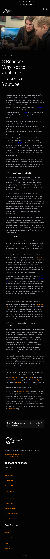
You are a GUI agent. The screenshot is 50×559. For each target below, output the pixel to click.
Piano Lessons (9, 491)
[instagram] (12, 463)
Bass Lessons (9, 481)
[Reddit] (36, 423)
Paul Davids (11, 380)
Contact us (12, 409)
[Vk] (38, 425)
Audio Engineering (10, 508)
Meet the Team (9, 538)
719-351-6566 (14, 457)
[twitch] (19, 463)
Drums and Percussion (12, 486)
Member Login (9, 548)
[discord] (16, 463)
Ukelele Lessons (10, 503)
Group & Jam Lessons (11, 514)
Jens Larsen (12, 110)
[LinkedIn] (39, 423)
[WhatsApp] (41, 423)
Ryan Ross (40, 380)
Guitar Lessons (9, 475)
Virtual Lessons (9, 519)
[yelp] (25, 463)
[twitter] (9, 463)
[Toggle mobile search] (44, 9)
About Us (8, 533)
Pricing (7, 543)
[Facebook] (30, 423)
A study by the (20, 143)
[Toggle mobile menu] (47, 9)
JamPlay (25, 112)
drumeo (18, 382)
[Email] (41, 425)
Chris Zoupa (40, 107)
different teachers (22, 391)
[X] (33, 423)
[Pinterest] (36, 425)
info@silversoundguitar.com (29, 4)
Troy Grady (15, 377)
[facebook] (6, 463)
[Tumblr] (33, 425)
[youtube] (22, 463)
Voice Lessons (9, 498)
